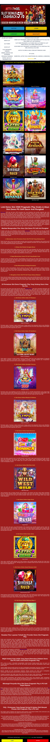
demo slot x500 (23, 649)
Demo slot (3, 212)
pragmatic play (28, 288)
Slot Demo (28, 737)
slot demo (27, 230)
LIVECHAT (14, 34)
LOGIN (36, 28)
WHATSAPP (36, 34)
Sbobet (22, 737)
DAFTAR (13, 28)
